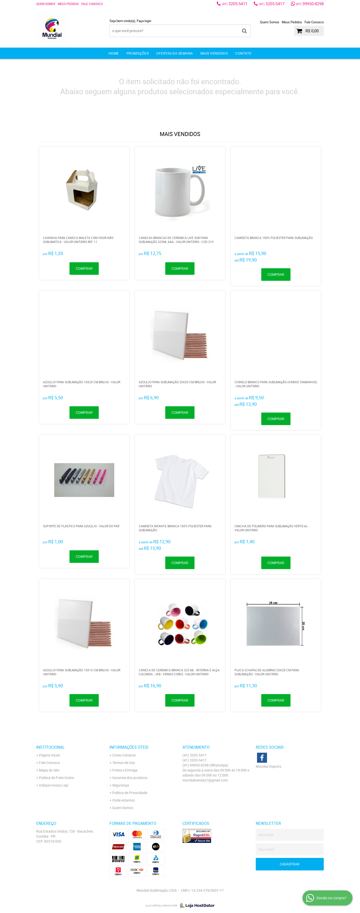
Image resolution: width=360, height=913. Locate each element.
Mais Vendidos (214, 53)
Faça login (144, 21)
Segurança (120, 785)
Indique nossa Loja (53, 785)
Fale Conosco (92, 4)
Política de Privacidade (129, 792)
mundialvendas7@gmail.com (205, 780)
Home (113, 53)
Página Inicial (49, 755)
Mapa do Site (49, 770)
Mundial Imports (268, 766)
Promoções (137, 53)
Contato (243, 53)
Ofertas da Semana (174, 53)
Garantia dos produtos (130, 777)
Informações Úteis (129, 747)
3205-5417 (271, 4)
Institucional (50, 747)
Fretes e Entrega (125, 770)
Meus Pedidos (68, 4)
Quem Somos (45, 4)
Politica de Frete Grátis (56, 777)
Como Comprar (124, 755)
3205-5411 (235, 4)
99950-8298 (310, 4)
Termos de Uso (123, 762)
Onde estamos (123, 800)
